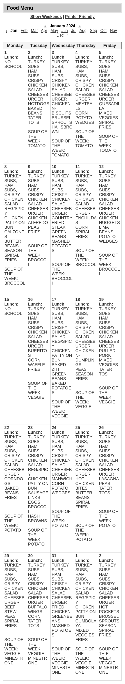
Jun (64, 30)
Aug (82, 30)
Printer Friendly (80, 16)
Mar (34, 30)
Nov (113, 30)
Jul (73, 30)
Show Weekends (46, 16)
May (54, 30)
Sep (93, 30)
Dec (60, 35)
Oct (103, 30)
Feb (24, 30)
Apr (44, 30)
